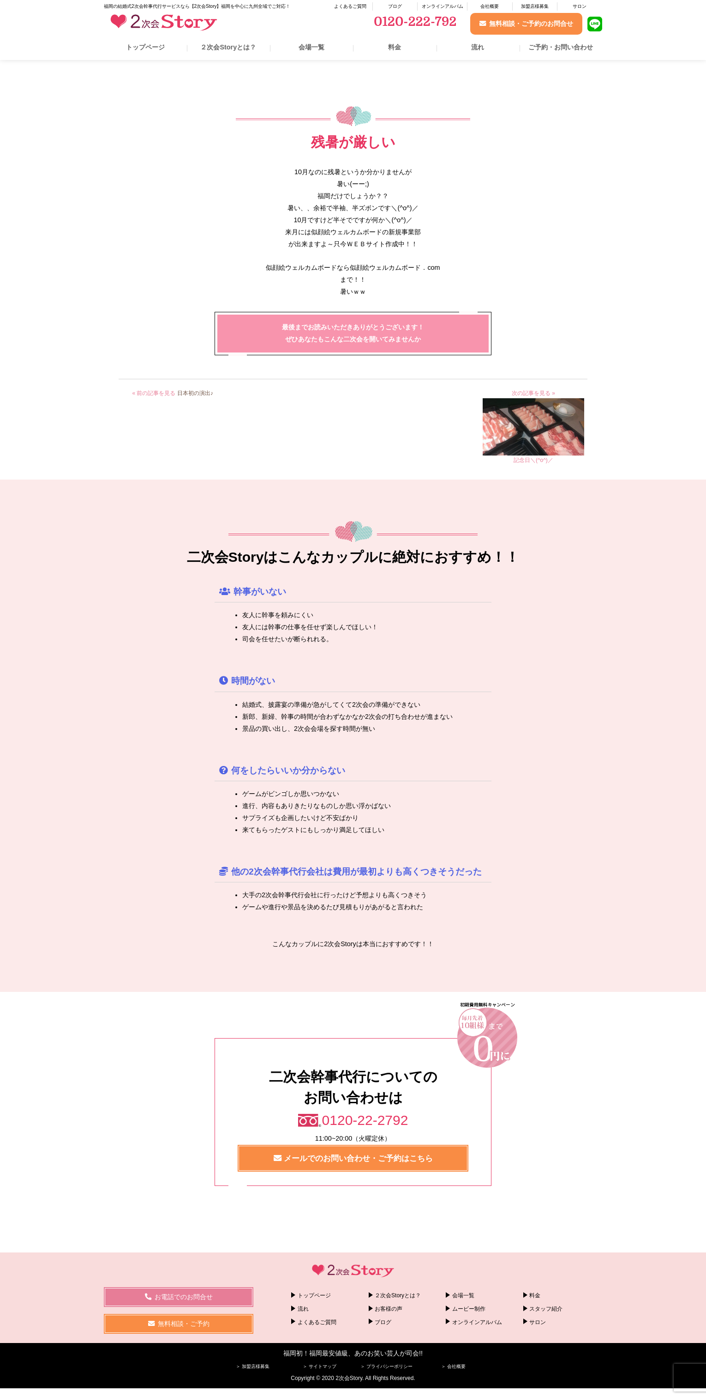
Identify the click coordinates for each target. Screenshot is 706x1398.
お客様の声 (388, 1309)
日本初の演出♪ (195, 393)
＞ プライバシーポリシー (386, 1366)
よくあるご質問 (350, 6)
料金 (394, 47)
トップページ (145, 47)
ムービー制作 (468, 1309)
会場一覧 (311, 47)
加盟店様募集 (535, 6)
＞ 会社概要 (453, 1366)
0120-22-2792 (365, 1120)
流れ (477, 47)
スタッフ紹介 (545, 1309)
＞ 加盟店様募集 (252, 1366)
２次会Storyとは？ (228, 47)
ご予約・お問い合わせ (560, 47)
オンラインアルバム (442, 6)
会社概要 (489, 6)
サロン (579, 6)
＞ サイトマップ (319, 1366)
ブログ (395, 6)
